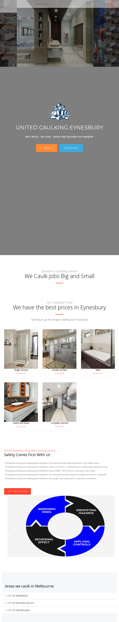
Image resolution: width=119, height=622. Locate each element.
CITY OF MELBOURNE (18, 610)
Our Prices (71, 148)
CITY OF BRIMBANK (17, 595)
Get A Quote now (17, 491)
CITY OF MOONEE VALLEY (20, 602)
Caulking (46, 148)
